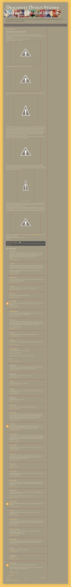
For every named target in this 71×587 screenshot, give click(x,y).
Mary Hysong (12, 471)
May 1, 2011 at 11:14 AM (14, 506)
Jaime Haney (12, 563)
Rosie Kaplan (12, 445)
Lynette (10, 510)
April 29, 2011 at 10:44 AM (14, 361)
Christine (11, 464)
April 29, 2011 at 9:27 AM (14, 328)
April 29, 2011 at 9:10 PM (14, 430)
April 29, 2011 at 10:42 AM (14, 344)
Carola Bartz (12, 434)
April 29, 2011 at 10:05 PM (14, 441)
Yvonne (10, 286)
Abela (10, 381)
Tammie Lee (11, 405)
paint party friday (25, 243)
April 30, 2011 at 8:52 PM (14, 460)
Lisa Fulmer (11, 555)
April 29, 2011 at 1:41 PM (14, 393)
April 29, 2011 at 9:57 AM (14, 336)
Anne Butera (11, 501)
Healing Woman (12, 311)
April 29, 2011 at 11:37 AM (14, 385)
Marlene (11, 424)
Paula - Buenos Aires (13, 529)
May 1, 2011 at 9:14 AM (13, 486)
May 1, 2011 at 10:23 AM (14, 497)
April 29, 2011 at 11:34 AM (14, 370)
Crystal (10, 340)
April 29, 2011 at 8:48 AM (14, 316)
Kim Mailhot (11, 301)
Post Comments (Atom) (15, 580)
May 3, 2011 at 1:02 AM (13, 558)
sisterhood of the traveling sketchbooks (34, 243)
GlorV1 (10, 389)
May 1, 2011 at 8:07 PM (13, 525)
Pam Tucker (11, 412)
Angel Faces (11, 243)
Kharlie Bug (11, 539)
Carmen (11, 320)
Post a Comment (11, 575)
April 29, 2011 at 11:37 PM (14, 450)
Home (6, 25)
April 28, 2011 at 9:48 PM (14, 259)
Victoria (11, 251)
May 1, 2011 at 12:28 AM (14, 476)
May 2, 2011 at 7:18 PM (13, 551)
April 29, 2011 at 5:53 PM (14, 420)
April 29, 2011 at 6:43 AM (14, 282)
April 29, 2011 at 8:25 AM (14, 307)
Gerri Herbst (12, 480)
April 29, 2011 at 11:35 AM (14, 377)
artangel (11, 263)
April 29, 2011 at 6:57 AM (14, 289)
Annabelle (11, 454)
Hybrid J (11, 293)
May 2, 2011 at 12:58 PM (14, 535)
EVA (10, 548)
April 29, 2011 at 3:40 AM (14, 273)
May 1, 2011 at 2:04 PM (13, 515)
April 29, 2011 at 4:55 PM (14, 408)
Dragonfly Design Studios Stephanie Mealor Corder (32, 10)
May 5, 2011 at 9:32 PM (13, 572)
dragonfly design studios (18, 243)
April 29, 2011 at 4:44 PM (14, 401)
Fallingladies (11, 277)
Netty (10, 332)
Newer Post (8, 578)
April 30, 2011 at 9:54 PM (14, 467)
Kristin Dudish (12, 348)
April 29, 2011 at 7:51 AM (14, 297)
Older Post (43, 578)
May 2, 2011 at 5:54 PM (13, 543)
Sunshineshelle (12, 519)
